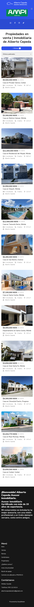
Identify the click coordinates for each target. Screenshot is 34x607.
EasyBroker (21, 602)
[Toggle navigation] (32, 9)
